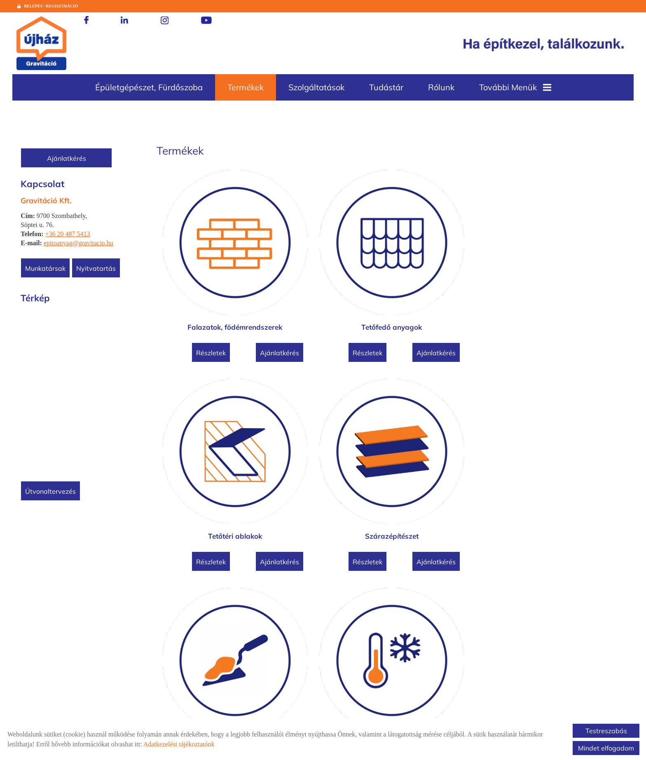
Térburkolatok (565, 451)
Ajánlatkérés (68, 158)
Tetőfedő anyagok (332, 285)
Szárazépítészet (565, 285)
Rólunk (441, 87)
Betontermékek (216, 618)
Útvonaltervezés (52, 491)
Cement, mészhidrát (333, 618)
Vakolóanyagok (216, 451)
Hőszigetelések (333, 451)
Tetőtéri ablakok (449, 285)
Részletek (192, 311)
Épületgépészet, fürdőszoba (149, 87)
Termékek (245, 87)
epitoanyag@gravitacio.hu (80, 242)
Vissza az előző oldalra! (213, 693)
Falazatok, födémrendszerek (216, 285)
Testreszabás (606, 731)
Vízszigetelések (449, 451)
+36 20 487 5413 (69, 233)
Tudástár (386, 87)
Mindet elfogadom (606, 748)
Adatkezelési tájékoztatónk (179, 744)
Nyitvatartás (97, 268)
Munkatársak (47, 268)
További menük (515, 87)
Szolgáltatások (316, 87)
